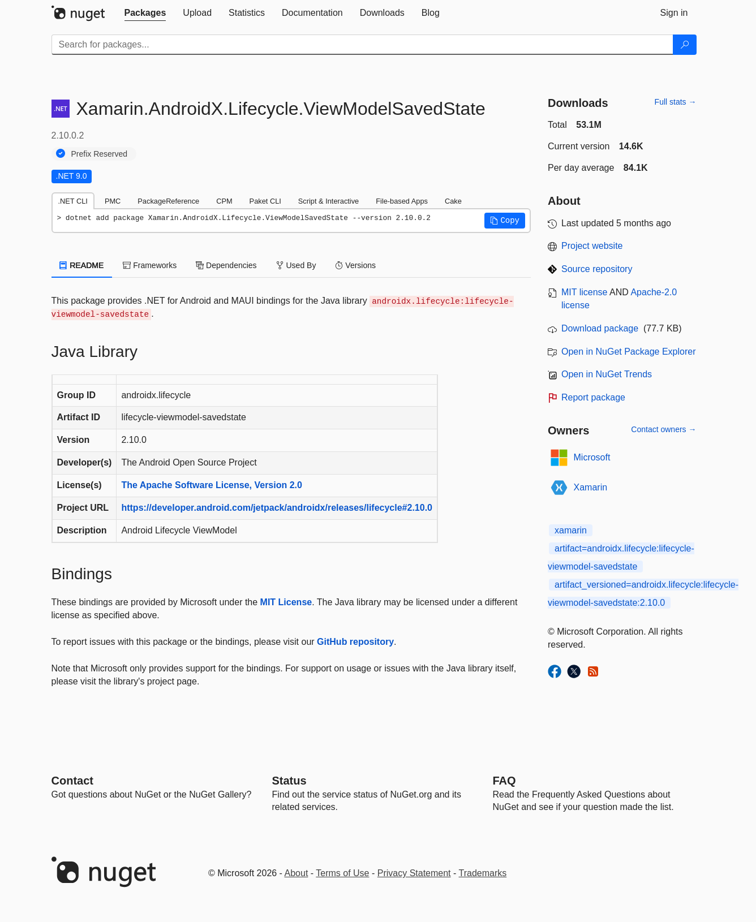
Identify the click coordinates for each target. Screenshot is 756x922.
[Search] (685, 45)
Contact (72, 780)
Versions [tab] (355, 265)
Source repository (596, 269)
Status (289, 780)
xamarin (571, 530)
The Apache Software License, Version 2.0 (211, 485)
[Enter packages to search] (362, 45)
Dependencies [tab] (226, 265)
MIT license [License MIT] (584, 292)
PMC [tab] (113, 201)
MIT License (286, 602)
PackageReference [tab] (168, 201)
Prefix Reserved (99, 153)
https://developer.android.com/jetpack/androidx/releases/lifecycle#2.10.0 (276, 507)
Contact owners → (663, 429)
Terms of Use (342, 873)
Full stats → (676, 101)
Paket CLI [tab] (265, 201)
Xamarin (591, 487)
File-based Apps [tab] (402, 201)
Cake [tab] (453, 201)
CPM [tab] (224, 201)
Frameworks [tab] (150, 265)
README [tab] (82, 265)
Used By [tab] (296, 265)
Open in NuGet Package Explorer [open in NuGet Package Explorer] (628, 351)
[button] (504, 221)
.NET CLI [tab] (73, 201)
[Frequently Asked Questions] (504, 780)
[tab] (145, 13)
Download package (599, 328)
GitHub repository (355, 642)
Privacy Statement (414, 873)
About (296, 873)
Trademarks (483, 873)
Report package (593, 397)
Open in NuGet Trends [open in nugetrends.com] (606, 374)
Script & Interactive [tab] (328, 201)
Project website (592, 246)
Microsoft (592, 457)
